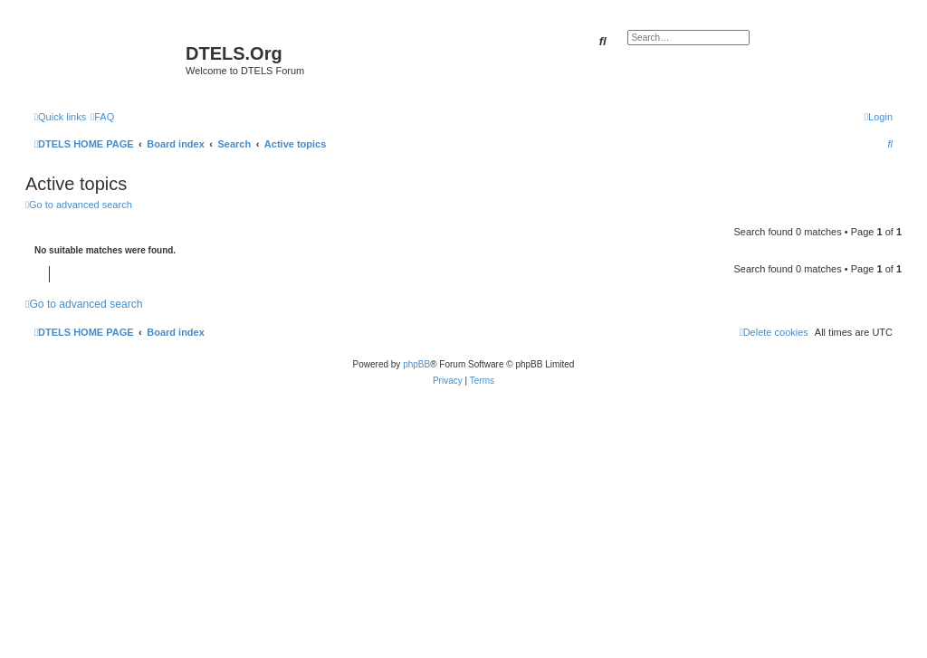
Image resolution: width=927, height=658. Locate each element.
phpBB (416, 364)
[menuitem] (102, 117)
